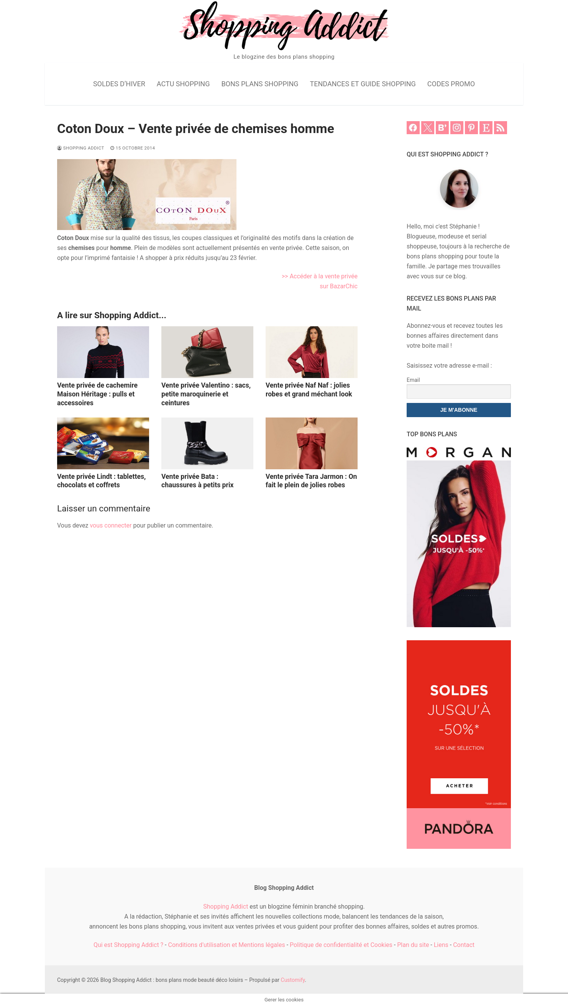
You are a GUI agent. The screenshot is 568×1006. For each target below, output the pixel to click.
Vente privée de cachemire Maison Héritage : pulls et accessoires (97, 394)
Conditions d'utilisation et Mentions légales (226, 944)
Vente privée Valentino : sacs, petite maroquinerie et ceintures (206, 394)
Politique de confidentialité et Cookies (341, 944)
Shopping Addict (80, 148)
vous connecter (110, 525)
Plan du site (413, 944)
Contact (463, 944)
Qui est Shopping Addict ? (128, 944)
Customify (293, 980)
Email (413, 380)
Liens (441, 944)
